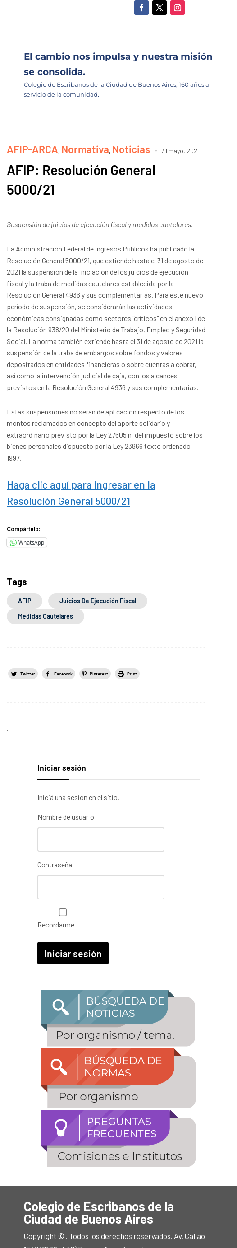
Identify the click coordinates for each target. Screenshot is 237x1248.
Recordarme (60, 887)
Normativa (62, 146)
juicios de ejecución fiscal (97, 576)
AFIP (24, 576)
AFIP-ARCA (24, 146)
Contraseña (54, 836)
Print (134, 648)
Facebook (64, 648)
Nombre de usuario (65, 791)
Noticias (95, 146)
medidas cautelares (45, 591)
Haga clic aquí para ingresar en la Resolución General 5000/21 (105, 478)
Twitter (28, 648)
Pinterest (100, 648)
